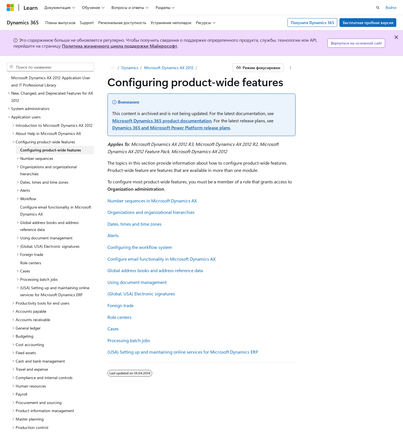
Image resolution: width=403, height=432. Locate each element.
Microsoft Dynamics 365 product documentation (162, 120)
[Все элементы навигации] (112, 67)
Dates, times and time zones (134, 224)
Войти (391, 7)
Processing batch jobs (128, 340)
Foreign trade (120, 305)
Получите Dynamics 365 (312, 22)
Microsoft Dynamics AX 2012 (169, 67)
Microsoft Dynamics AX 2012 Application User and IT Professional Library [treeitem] (50, 81)
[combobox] (50, 67)
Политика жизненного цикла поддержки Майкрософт (119, 46)
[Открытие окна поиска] (377, 8)
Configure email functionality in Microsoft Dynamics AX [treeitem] (55, 210)
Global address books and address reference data (155, 270)
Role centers (119, 317)
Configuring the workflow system (139, 247)
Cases (113, 328)
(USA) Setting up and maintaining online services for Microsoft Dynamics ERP (182, 352)
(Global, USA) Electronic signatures (141, 293)
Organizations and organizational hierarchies (151, 212)
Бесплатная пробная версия (368, 22)
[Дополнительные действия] (291, 67)
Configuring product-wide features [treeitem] (50, 150)
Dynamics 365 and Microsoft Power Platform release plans (171, 127)
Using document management (137, 282)
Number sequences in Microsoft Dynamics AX (152, 201)
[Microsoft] (10, 7)
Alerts (113, 235)
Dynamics (129, 67)
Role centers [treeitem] (30, 262)
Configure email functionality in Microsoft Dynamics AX (161, 259)
